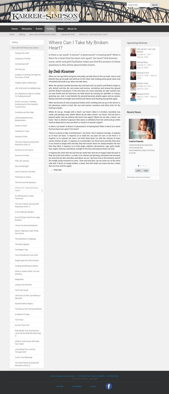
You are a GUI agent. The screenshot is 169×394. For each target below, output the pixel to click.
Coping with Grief (68, 34)
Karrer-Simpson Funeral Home (63, 376)
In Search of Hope (22, 314)
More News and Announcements (138, 177)
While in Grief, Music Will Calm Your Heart (27, 342)
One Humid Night (22, 166)
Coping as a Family (22, 58)
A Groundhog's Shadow (24, 212)
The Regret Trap (21, 250)
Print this (58, 170)
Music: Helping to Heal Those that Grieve (26, 232)
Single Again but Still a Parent (27, 260)
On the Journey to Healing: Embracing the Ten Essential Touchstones (26, 104)
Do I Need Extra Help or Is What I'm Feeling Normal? (27, 95)
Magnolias (19, 279)
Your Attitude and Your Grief (26, 255)
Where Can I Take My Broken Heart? (26, 189)
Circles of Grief (21, 126)
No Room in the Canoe (24, 150)
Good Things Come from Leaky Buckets (27, 218)
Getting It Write (21, 137)
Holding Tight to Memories (25, 83)
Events (39, 28)
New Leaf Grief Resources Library (42, 34)
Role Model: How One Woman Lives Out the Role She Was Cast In (28, 333)
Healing (50, 28)
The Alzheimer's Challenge (25, 239)
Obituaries (27, 28)
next (146, 171)
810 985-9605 (112, 376)
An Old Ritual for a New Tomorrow (24, 197)
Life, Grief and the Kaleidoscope (28, 88)
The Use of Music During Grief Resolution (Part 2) (27, 143)
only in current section (136, 9)
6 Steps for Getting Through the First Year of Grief (28, 76)
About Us (72, 28)
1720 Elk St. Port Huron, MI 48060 (91, 376)
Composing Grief (22, 64)
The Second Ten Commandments (28, 309)
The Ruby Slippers (22, 244)
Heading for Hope (22, 131)
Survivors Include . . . (23, 155)
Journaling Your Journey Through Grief (25, 350)
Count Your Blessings (23, 357)
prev (138, 171)
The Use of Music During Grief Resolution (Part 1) (27, 205)
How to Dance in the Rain (25, 172)
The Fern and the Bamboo (25, 182)
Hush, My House (21, 290)
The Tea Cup (20, 69)
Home (15, 28)
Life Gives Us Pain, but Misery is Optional (27, 296)
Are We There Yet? (22, 325)
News (61, 28)
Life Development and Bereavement (23, 119)
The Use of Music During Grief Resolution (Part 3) (27, 364)
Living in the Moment (23, 285)
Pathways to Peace (23, 177)
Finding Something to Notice (26, 266)
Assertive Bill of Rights (24, 304)
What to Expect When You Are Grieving (27, 272)
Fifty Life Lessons (22, 161)
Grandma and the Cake (24, 112)
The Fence (19, 320)
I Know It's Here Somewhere (26, 225)
